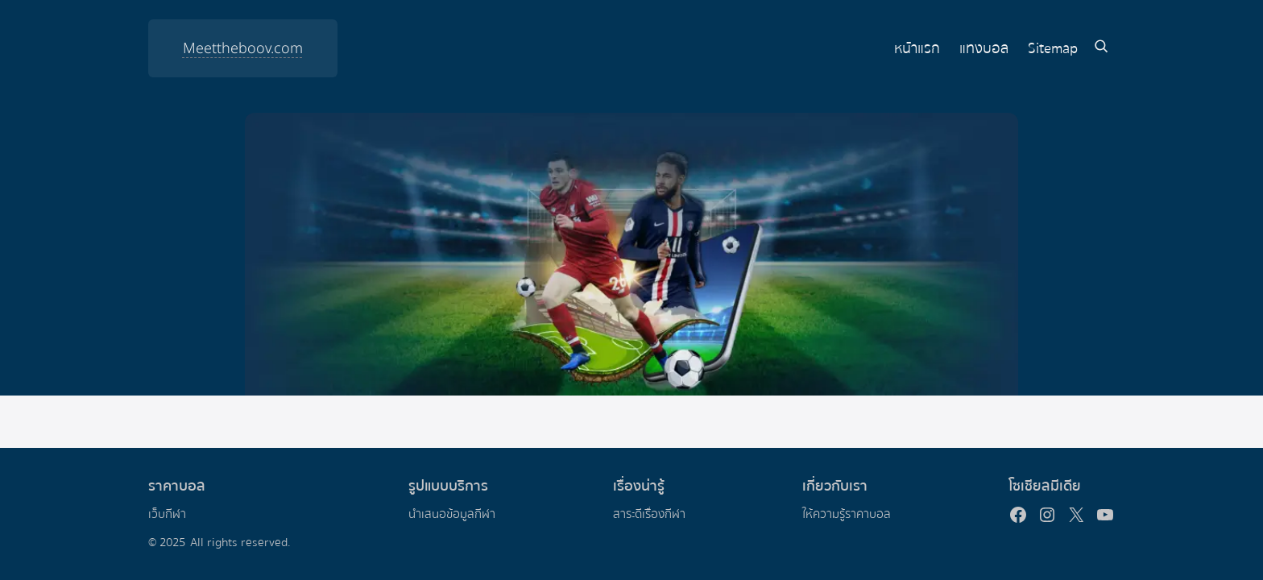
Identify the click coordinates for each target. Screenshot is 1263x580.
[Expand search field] (1101, 48)
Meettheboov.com (243, 49)
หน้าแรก (917, 49)
